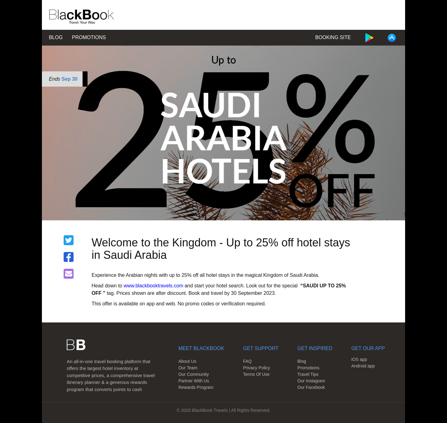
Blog (55, 37)
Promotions (89, 37)
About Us (187, 361)
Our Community (193, 374)
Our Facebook (311, 387)
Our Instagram (311, 380)
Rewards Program (196, 387)
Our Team (187, 367)
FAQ (247, 361)
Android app (363, 365)
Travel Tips (307, 374)
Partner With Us (193, 380)
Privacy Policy (256, 367)
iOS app (359, 359)
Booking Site (333, 37)
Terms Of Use (256, 374)
